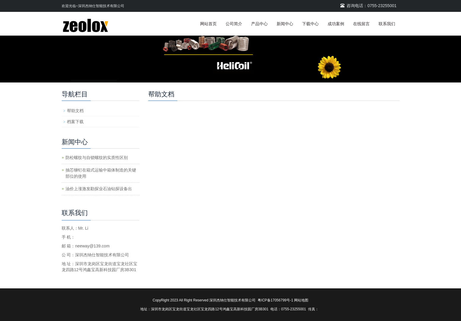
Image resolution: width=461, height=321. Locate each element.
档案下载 (75, 121)
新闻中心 (285, 23)
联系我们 (387, 23)
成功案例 (336, 23)
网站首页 (208, 23)
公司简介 (234, 23)
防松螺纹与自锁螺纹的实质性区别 (97, 157)
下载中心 (310, 23)
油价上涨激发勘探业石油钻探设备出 (99, 188)
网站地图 (301, 300)
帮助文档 (75, 110)
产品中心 (259, 23)
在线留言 (361, 23)
